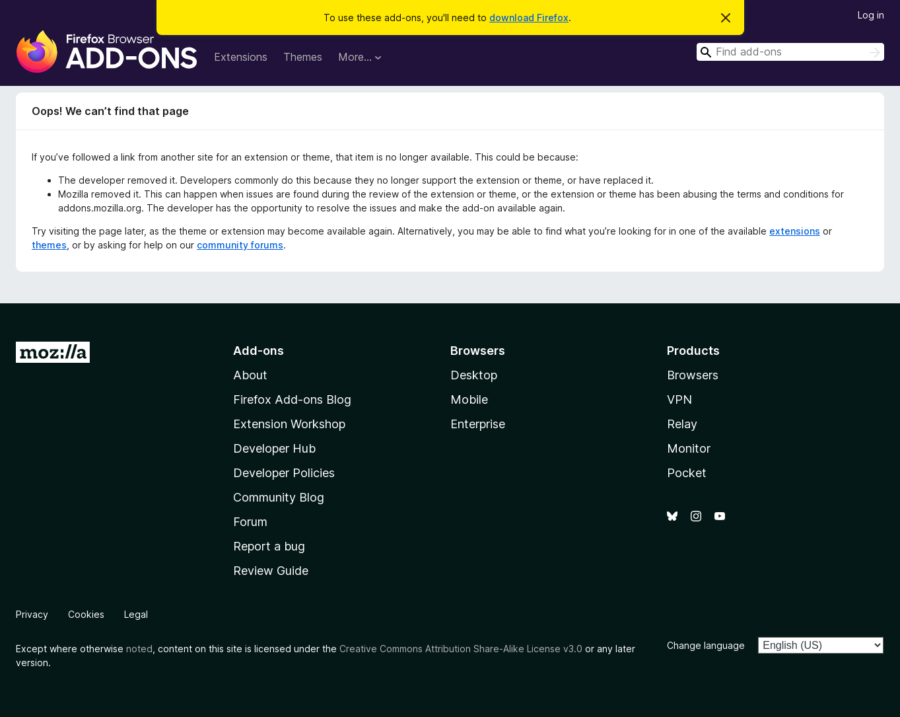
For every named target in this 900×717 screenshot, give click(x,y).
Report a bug (269, 546)
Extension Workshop (289, 424)
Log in (871, 14)
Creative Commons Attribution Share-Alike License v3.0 (460, 648)
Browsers (692, 375)
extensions (794, 231)
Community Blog (278, 497)
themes (49, 244)
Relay (682, 424)
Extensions (240, 56)
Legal (136, 614)
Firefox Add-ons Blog (292, 399)
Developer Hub (274, 448)
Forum (250, 522)
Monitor (688, 448)
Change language (706, 645)
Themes (302, 56)
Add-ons (258, 351)
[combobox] (790, 52)
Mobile (469, 399)
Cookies (86, 614)
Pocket (687, 473)
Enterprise (477, 424)
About (250, 375)
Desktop (473, 375)
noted (139, 648)
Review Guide (270, 571)
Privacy (32, 614)
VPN (679, 399)
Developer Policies (284, 473)
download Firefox (529, 17)
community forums (240, 244)
